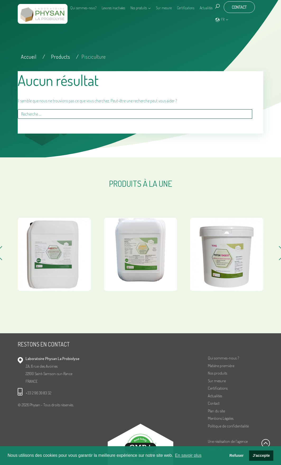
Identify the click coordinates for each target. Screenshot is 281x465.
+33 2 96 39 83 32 (38, 392)
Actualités (206, 8)
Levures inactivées (113, 8)
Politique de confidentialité (228, 425)
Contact (239, 7)
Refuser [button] (237, 455)
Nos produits (138, 8)
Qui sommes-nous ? (223, 358)
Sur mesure (164, 8)
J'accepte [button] (261, 455)
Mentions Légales (220, 418)
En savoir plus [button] (188, 455)
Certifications (185, 8)
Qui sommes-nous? (83, 8)
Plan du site (216, 410)
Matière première (221, 365)
